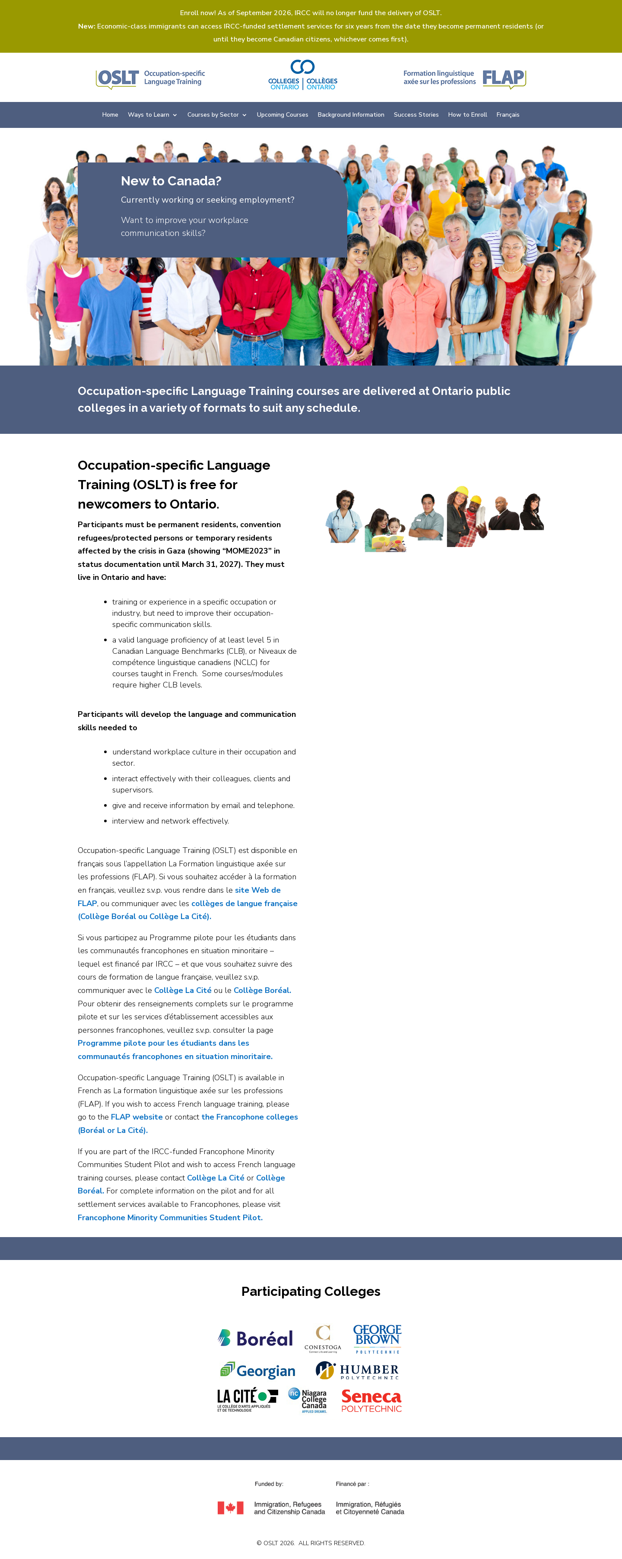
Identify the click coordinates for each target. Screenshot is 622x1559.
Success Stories (416, 115)
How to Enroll (467, 115)
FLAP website (137, 1117)
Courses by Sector (213, 115)
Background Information (351, 115)
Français (508, 115)
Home (110, 115)
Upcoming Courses (282, 115)
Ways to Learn (148, 115)
